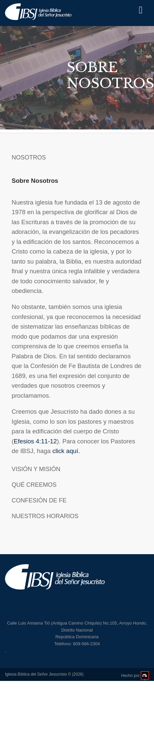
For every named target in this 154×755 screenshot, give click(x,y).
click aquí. (66, 450)
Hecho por (135, 675)
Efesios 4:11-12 (35, 441)
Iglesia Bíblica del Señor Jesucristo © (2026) (44, 674)
